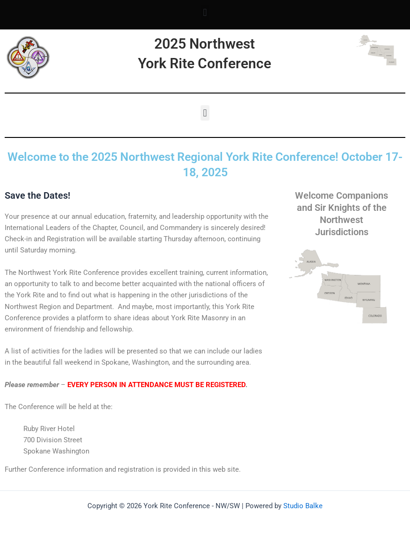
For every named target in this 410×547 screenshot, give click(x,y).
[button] (205, 12)
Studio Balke (303, 506)
